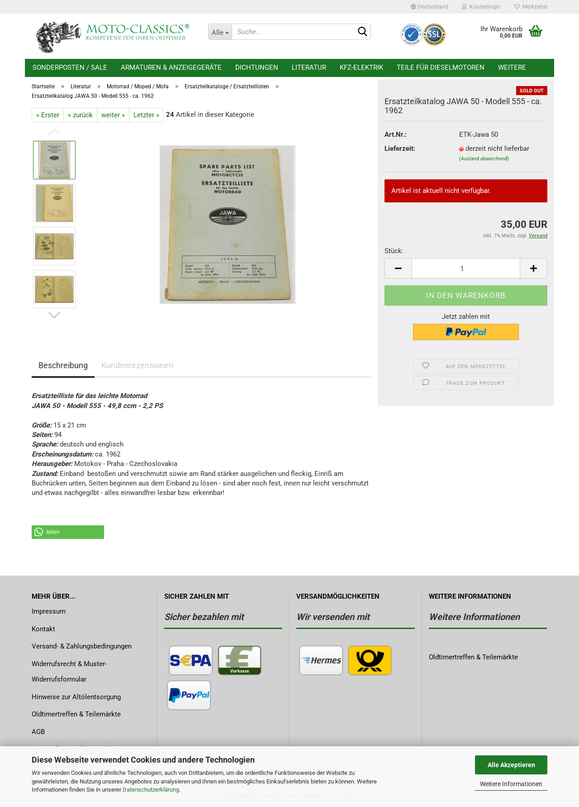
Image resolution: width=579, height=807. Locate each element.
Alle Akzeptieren (511, 765)
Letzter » (146, 115)
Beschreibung (63, 365)
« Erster (47, 115)
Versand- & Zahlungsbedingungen (82, 646)
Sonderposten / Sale (70, 67)
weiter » (113, 115)
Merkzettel (530, 7)
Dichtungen (256, 67)
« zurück (80, 115)
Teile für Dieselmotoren (440, 67)
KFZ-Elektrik (361, 67)
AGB (38, 732)
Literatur (309, 67)
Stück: (393, 251)
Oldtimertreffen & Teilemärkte (76, 714)
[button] (68, 532)
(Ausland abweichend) (484, 159)
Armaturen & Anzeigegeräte (171, 67)
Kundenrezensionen (137, 365)
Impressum (49, 611)
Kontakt (43, 629)
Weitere (512, 67)
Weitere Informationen (511, 784)
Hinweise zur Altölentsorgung (76, 697)
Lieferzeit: (399, 148)
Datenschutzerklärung (151, 789)
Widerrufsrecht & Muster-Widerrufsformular (69, 672)
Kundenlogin (481, 7)
